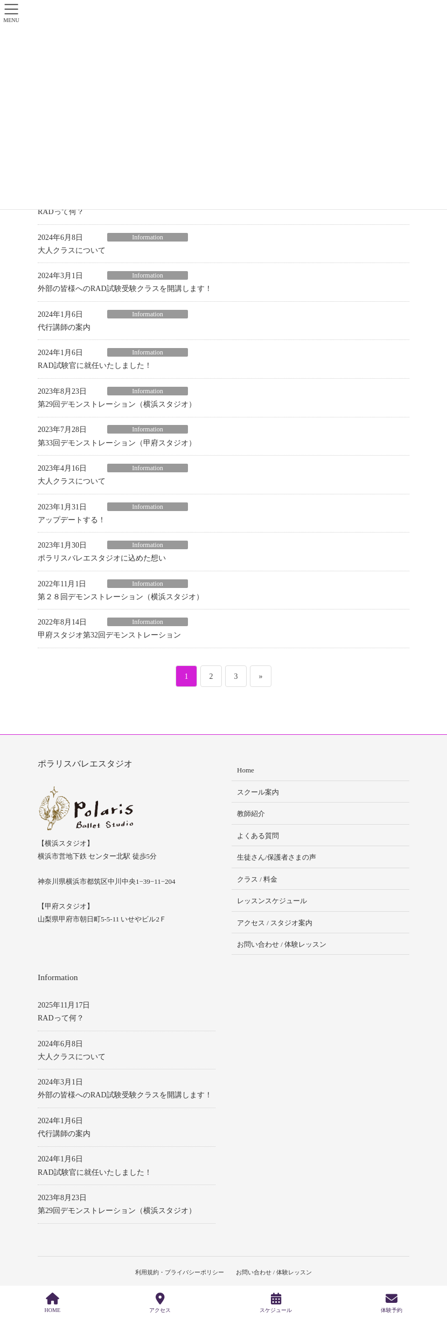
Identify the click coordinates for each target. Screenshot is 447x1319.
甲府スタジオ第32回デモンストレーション (109, 635)
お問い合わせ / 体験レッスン (281, 944)
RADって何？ (61, 212)
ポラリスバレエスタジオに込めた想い (102, 558)
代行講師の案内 (64, 327)
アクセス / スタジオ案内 (274, 923)
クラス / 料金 (257, 879)
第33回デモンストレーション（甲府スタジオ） (117, 443)
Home (245, 770)
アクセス (160, 1303)
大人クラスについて (72, 250)
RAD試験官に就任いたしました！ (95, 365)
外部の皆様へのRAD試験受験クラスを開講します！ (125, 289)
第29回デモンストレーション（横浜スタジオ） (117, 404)
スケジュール (276, 1303)
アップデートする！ (72, 520)
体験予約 (391, 1303)
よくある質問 (258, 836)
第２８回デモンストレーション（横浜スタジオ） (121, 597)
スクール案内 (258, 792)
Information (147, 237)
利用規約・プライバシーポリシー (179, 1272)
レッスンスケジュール (272, 901)
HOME (52, 1303)
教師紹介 (251, 814)
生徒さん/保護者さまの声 (276, 857)
